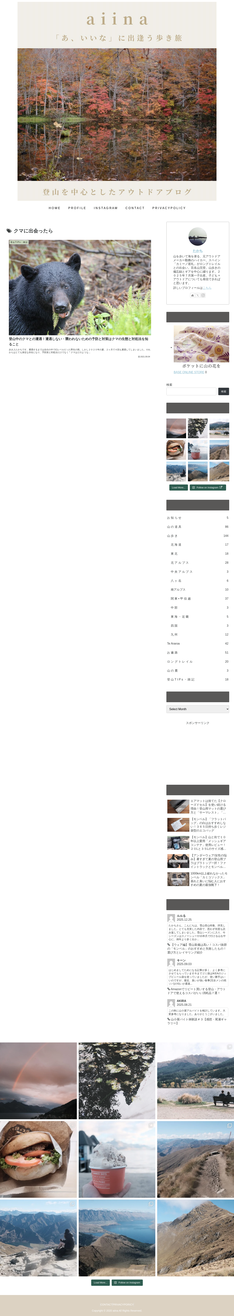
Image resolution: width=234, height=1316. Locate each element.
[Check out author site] (192, 295)
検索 (169, 384)
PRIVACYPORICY (125, 1304)
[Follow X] (197, 295)
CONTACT (104, 1304)
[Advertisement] (197, 751)
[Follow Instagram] (203, 295)
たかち (198, 251)
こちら (207, 287)
